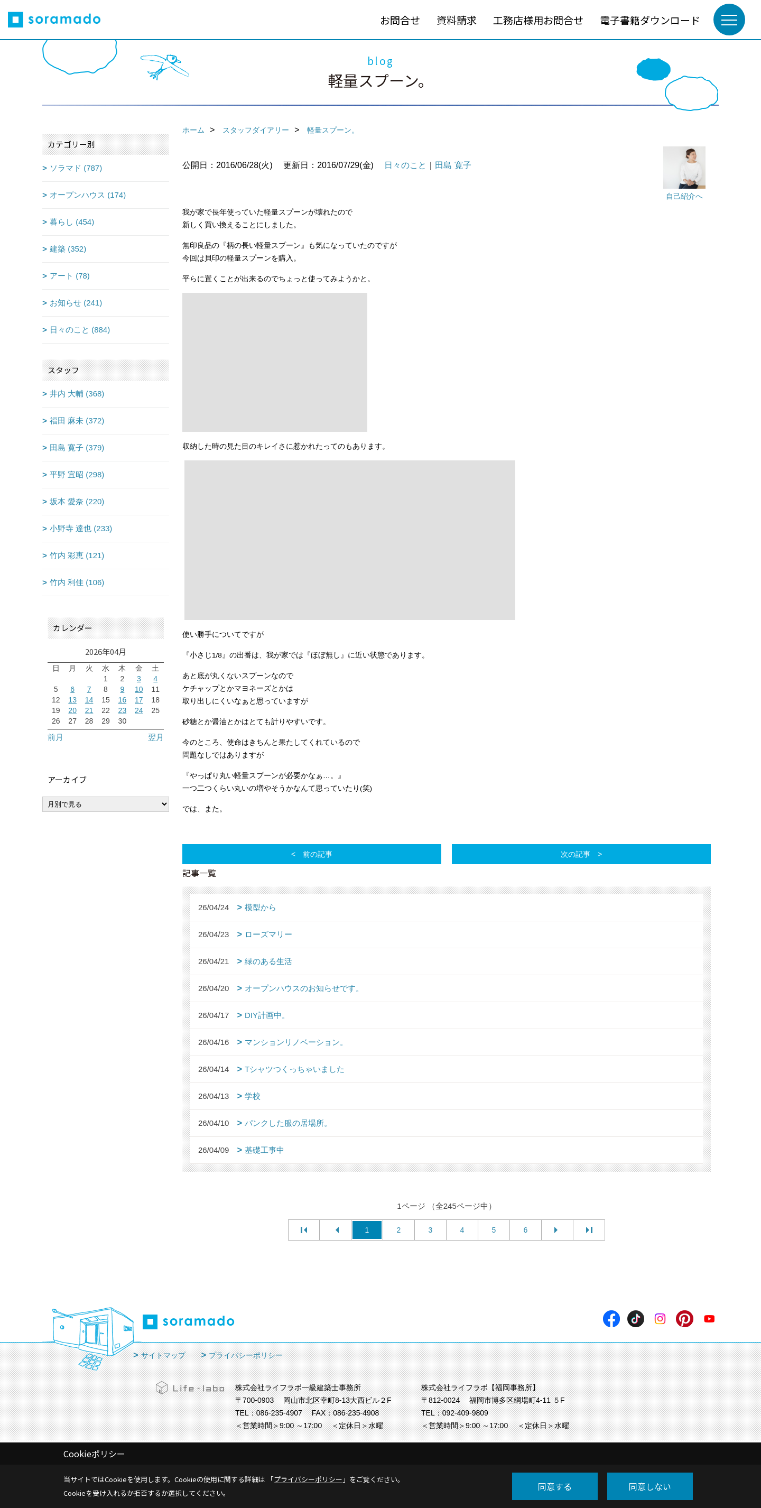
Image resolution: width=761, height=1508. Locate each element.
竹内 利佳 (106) (77, 582)
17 (139, 700)
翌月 (156, 737)
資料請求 (457, 20)
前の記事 (317, 854)
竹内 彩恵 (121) (77, 555)
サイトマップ (163, 1355)
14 (89, 700)
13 (72, 700)
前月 (55, 737)
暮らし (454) (72, 221)
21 (89, 710)
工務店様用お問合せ (538, 20)
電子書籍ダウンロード (650, 20)
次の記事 (575, 854)
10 (139, 689)
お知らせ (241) (76, 302)
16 (122, 700)
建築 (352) (68, 248)
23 (122, 710)
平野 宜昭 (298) (77, 474)
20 (72, 710)
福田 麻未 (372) (77, 420)
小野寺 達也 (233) (81, 528)
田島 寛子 (453, 165)
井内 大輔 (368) (77, 393)
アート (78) (70, 275)
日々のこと (405, 165)
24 (139, 710)
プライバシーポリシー (246, 1355)
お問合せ (400, 20)
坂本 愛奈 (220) (77, 501)
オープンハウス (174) (88, 194)
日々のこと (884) (80, 329)
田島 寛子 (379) (77, 447)
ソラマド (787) (76, 167)
